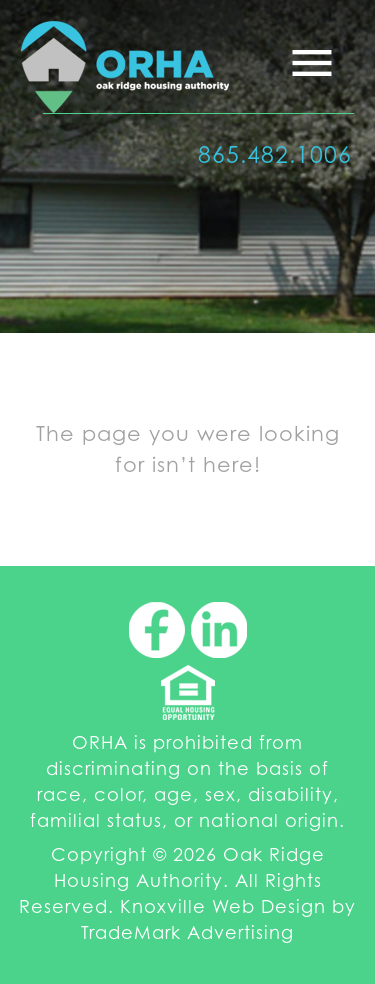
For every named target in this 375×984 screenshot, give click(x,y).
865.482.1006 (275, 154)
